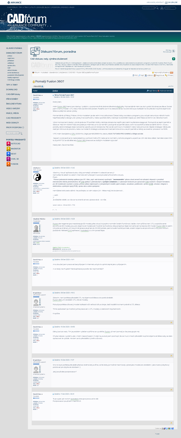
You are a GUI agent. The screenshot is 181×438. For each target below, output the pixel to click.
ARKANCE (151, 2)
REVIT (11, 154)
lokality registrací (13, 77)
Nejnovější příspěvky (161, 73)
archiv (170, 86)
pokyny (10, 56)
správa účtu (11, 65)
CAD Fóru (162, 65)
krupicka (37, 293)
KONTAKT (160, 2)
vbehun (36, 168)
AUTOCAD (13, 143)
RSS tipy (168, 50)
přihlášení (11, 60)
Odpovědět (38, 86)
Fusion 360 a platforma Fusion (88, 73)
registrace (11, 58)
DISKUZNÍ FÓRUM (14, 53)
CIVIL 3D (12, 159)
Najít (141, 75)
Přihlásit (170, 75)
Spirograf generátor (13, 38)
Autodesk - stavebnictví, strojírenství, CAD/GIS (58, 73)
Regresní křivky (27, 38)
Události (149, 75)
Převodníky (40, 38)
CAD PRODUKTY (13, 118)
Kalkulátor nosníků (108, 36)
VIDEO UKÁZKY (13, 108)
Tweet (157, 434)
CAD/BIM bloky (13, 94)
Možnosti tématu (164, 91)
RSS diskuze (167, 52)
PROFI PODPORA (14, 127)
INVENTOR (13, 149)
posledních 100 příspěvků (16, 75)
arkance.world (66, 249)
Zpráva (55, 91)
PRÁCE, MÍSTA (12, 113)
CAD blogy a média (14, 80)
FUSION (12, 164)
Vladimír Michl (39, 219)
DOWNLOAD (11, 89)
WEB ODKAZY (12, 123)
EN (173, 2)
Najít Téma (152, 91)
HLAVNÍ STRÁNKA (14, 48)
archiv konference (13, 73)
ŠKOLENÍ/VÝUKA (13, 104)
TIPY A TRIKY (12, 85)
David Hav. (37, 95)
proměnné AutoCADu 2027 (68, 38)
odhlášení (11, 63)
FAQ (136, 75)
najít (9, 68)
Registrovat (160, 75)
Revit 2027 (94, 36)
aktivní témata (12, 70)
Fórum (37, 73)
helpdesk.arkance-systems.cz (140, 69)
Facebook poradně (83, 66)
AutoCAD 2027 (69, 36)
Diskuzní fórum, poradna (53, 51)
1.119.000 (38, 36)
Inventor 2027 (82, 36)
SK (169, 2)
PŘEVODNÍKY (12, 99)
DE (176, 2)
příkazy (54, 38)
